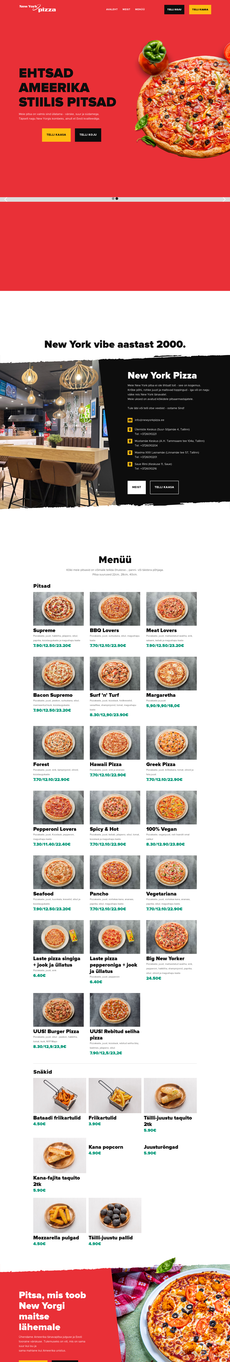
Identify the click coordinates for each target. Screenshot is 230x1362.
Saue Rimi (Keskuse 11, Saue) (153, 467)
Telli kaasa (164, 490)
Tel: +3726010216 (146, 471)
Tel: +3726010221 (146, 437)
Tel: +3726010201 (146, 460)
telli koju (174, 9)
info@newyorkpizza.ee (149, 423)
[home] (38, 9)
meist (126, 9)
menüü (140, 9)
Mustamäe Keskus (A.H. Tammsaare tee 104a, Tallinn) (170, 444)
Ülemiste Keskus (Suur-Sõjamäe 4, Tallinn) (162, 432)
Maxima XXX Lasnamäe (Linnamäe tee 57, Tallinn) (167, 455)
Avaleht (112, 9)
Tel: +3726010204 (146, 448)
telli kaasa (200, 9)
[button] (6, 199)
